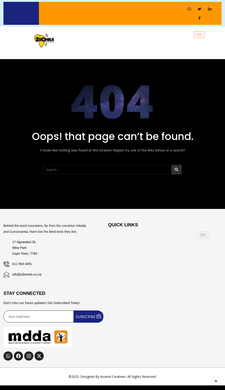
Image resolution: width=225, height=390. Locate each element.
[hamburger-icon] (199, 34)
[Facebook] (199, 17)
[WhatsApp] (189, 8)
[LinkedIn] (209, 8)
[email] (38, 316)
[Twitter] (199, 8)
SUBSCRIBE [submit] (88, 316)
